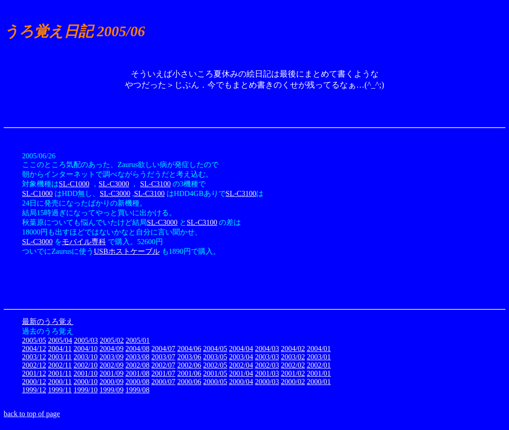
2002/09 (111, 365)
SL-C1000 (74, 184)
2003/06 (189, 357)
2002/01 (318, 365)
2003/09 (111, 357)
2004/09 (111, 348)
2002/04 (241, 365)
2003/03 (267, 357)
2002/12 (34, 365)
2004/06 (189, 348)
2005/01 (138, 340)
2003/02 (293, 357)
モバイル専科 (84, 242)
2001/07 (163, 373)
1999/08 (137, 390)
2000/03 (267, 381)
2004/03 (267, 348)
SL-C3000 (114, 184)
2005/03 (86, 340)
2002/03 (267, 365)
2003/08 (137, 357)
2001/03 (267, 373)
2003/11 (60, 357)
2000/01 (318, 381)
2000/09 (111, 381)
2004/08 (137, 348)
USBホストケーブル (126, 251)
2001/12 (34, 373)
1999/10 (85, 390)
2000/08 (137, 381)
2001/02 (293, 373)
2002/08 (137, 365)
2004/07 (163, 348)
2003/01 (318, 357)
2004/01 (318, 348)
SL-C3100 (155, 184)
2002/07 (163, 365)
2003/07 (163, 357)
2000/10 (85, 381)
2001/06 (189, 373)
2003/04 (241, 357)
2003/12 (34, 357)
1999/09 (111, 390)
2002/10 (85, 365)
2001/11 (60, 373)
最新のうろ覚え (47, 321)
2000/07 (163, 381)
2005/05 (34, 340)
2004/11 (60, 348)
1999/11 (60, 390)
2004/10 (85, 348)
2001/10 (85, 373)
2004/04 (241, 348)
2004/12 (34, 348)
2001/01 (318, 373)
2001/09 (111, 373)
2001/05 (215, 373)
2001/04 (241, 373)
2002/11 (60, 365)
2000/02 (293, 381)
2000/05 (215, 381)
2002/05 (215, 365)
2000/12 (34, 381)
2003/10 (85, 357)
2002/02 (293, 365)
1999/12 (34, 390)
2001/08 (137, 373)
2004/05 (215, 348)
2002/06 (189, 365)
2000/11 (60, 381)
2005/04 (60, 340)
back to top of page (32, 414)
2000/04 (241, 381)
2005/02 (111, 340)
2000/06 (189, 381)
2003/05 (215, 357)
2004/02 (293, 348)
